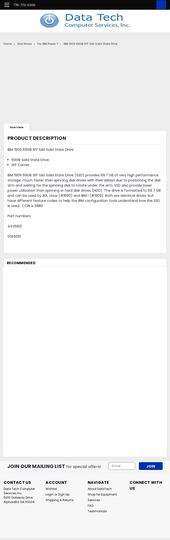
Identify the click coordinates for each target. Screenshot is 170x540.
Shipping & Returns (60, 500)
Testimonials (97, 511)
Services (94, 500)
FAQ (90, 506)
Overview (16, 127)
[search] (138, 5)
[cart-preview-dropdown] (160, 4)
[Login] (149, 5)
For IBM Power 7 (48, 44)
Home (8, 44)
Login (50, 494)
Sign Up (63, 494)
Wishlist (51, 489)
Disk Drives (24, 44)
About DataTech (100, 489)
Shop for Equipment (102, 494)
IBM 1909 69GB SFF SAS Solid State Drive (90, 44)
